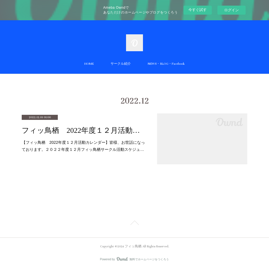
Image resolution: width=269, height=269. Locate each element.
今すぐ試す (197, 10)
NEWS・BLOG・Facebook (166, 64)
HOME (89, 64)
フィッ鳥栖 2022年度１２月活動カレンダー (84, 130)
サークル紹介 (121, 64)
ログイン (231, 10)
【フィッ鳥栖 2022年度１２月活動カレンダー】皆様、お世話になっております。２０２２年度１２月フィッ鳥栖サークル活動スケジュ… (83, 146)
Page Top (134, 224)
